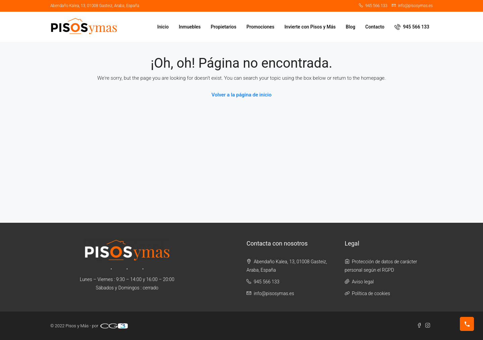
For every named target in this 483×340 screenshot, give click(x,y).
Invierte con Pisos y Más (310, 26)
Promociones (260, 26)
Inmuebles (190, 26)
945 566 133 (411, 27)
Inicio (163, 26)
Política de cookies (371, 293)
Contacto (374, 26)
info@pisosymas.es (274, 293)
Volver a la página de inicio (242, 95)
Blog (350, 26)
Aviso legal (363, 281)
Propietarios (223, 26)
